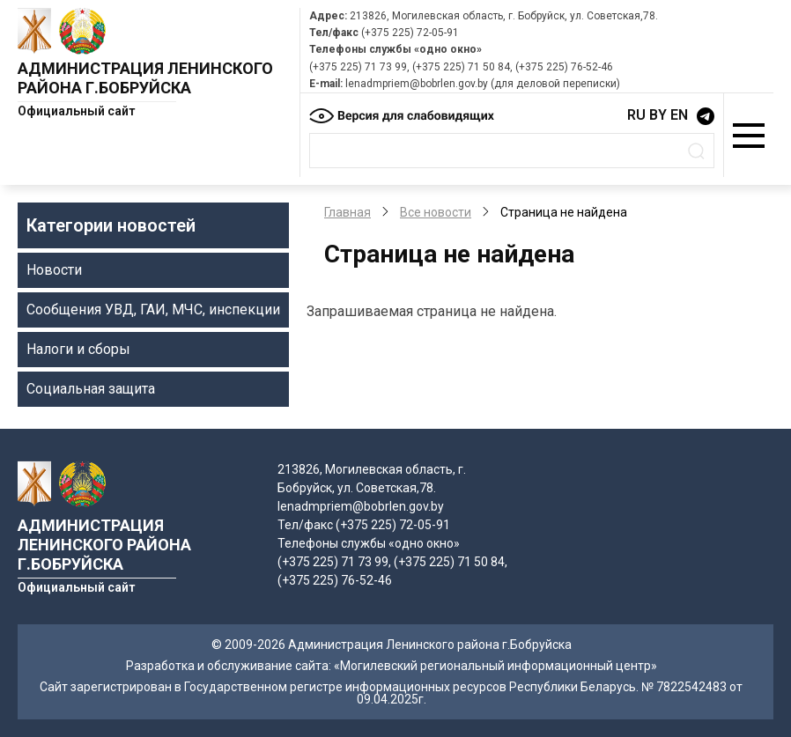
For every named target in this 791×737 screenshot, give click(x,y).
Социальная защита (90, 388)
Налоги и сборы (78, 349)
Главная (347, 212)
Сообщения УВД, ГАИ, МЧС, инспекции (153, 309)
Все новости (435, 212)
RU (636, 115)
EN (679, 115)
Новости (54, 270)
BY (658, 115)
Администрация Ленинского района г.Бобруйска (145, 78)
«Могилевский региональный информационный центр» (495, 666)
